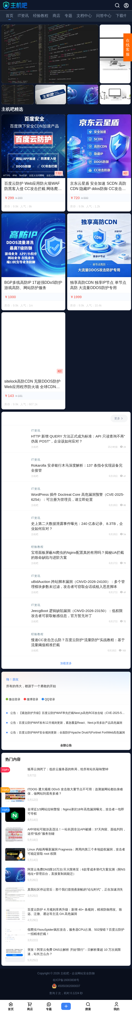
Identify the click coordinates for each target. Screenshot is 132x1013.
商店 (56, 16)
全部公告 (66, 745)
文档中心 (84, 16)
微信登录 (14, 699)
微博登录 (32, 699)
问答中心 (103, 16)
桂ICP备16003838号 (66, 980)
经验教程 (40, 16)
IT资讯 (23, 16)
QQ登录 (50, 699)
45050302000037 (66, 986)
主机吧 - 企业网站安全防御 (77, 973)
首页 (9, 16)
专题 (68, 16)
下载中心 (123, 16)
